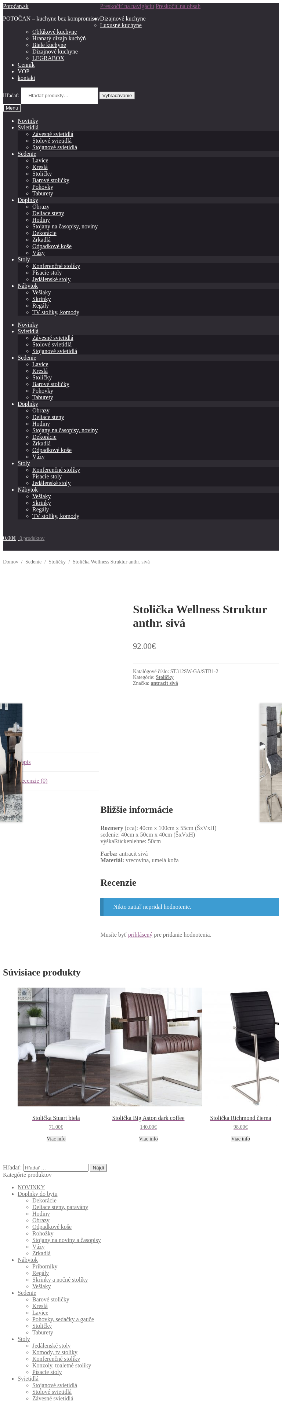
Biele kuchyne (49, 45)
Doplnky (28, 200)
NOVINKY (31, 1157)
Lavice (40, 160)
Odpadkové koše (52, 246)
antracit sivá (164, 683)
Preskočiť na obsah (178, 6)
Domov (10, 562)
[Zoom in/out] (28, 1396)
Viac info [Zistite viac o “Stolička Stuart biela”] (56, 1109)
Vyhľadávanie (117, 95)
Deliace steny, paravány (60, 1177)
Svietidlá (28, 127)
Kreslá (40, 167)
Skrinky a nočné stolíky (60, 1249)
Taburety (42, 193)
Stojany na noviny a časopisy (66, 1210)
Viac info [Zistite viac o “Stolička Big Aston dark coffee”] (148, 1109)
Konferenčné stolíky (56, 266)
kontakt (26, 78)
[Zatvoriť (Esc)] (6, 1396)
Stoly (24, 259)
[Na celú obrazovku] (21, 1396)
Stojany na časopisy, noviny (65, 226)
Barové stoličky (50, 180)
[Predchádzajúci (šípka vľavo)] (6, 1403)
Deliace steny (48, 213)
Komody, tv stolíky (54, 1322)
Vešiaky (41, 292)
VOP (23, 71)
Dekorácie (44, 233)
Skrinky (41, 299)
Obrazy (41, 206)
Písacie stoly (47, 272)
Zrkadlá (41, 239)
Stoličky (42, 173)
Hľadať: (11, 95)
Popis (24, 732)
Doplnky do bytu (37, 1164)
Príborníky (44, 1236)
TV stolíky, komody (55, 312)
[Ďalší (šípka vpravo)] (13, 1403)
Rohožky (43, 1203)
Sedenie (27, 154)
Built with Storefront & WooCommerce (49, 1387)
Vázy (38, 253)
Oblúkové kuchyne (54, 32)
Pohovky (42, 187)
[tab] (58, 732)
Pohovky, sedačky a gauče (63, 1289)
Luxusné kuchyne (121, 25)
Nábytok (28, 286)
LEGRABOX (48, 58)
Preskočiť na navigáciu (127, 6)
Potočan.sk (16, 6)
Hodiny (41, 220)
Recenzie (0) (32, 750)
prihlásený (140, 904)
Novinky (28, 121)
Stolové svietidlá (52, 140)
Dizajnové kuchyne (123, 18)
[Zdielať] (13, 1396)
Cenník (26, 65)
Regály (40, 305)
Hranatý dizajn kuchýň (59, 38)
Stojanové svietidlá (54, 147)
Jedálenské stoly (51, 279)
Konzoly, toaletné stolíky (61, 1335)
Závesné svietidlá (52, 134)
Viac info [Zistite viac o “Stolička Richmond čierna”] (240, 1109)
